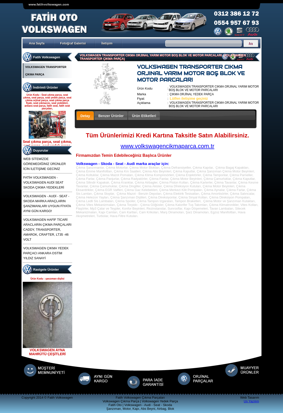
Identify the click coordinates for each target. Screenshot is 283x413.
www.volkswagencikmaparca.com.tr (167, 146)
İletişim (107, 43)
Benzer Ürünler (111, 116)
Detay (85, 116)
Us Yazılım (251, 401)
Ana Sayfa (37, 43)
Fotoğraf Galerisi (73, 43)
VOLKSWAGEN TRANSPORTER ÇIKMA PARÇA (45, 70)
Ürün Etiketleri (144, 116)
